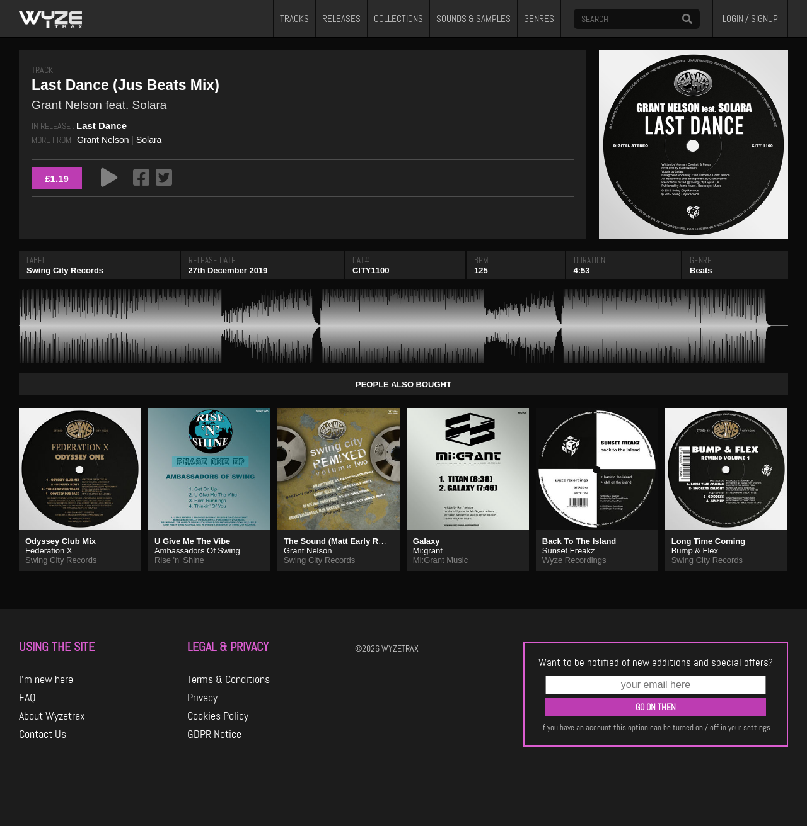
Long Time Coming (708, 541)
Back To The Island (579, 541)
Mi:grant (428, 550)
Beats (701, 270)
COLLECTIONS (398, 19)
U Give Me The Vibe (192, 541)
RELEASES (341, 19)
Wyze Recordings (574, 560)
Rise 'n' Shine (179, 560)
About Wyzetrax (52, 715)
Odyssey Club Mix (60, 541)
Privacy (202, 697)
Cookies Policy (217, 715)
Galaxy (426, 541)
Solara (148, 140)
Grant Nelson (103, 140)
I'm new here (46, 679)
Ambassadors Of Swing (197, 550)
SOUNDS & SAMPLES (473, 19)
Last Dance (101, 125)
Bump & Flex (694, 550)
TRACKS (294, 19)
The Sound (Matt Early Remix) (342, 541)
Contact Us (42, 734)
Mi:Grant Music (440, 560)
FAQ (27, 697)
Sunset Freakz (568, 550)
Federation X (48, 550)
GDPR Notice (214, 734)
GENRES (539, 19)
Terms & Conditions (228, 679)
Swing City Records (64, 270)
